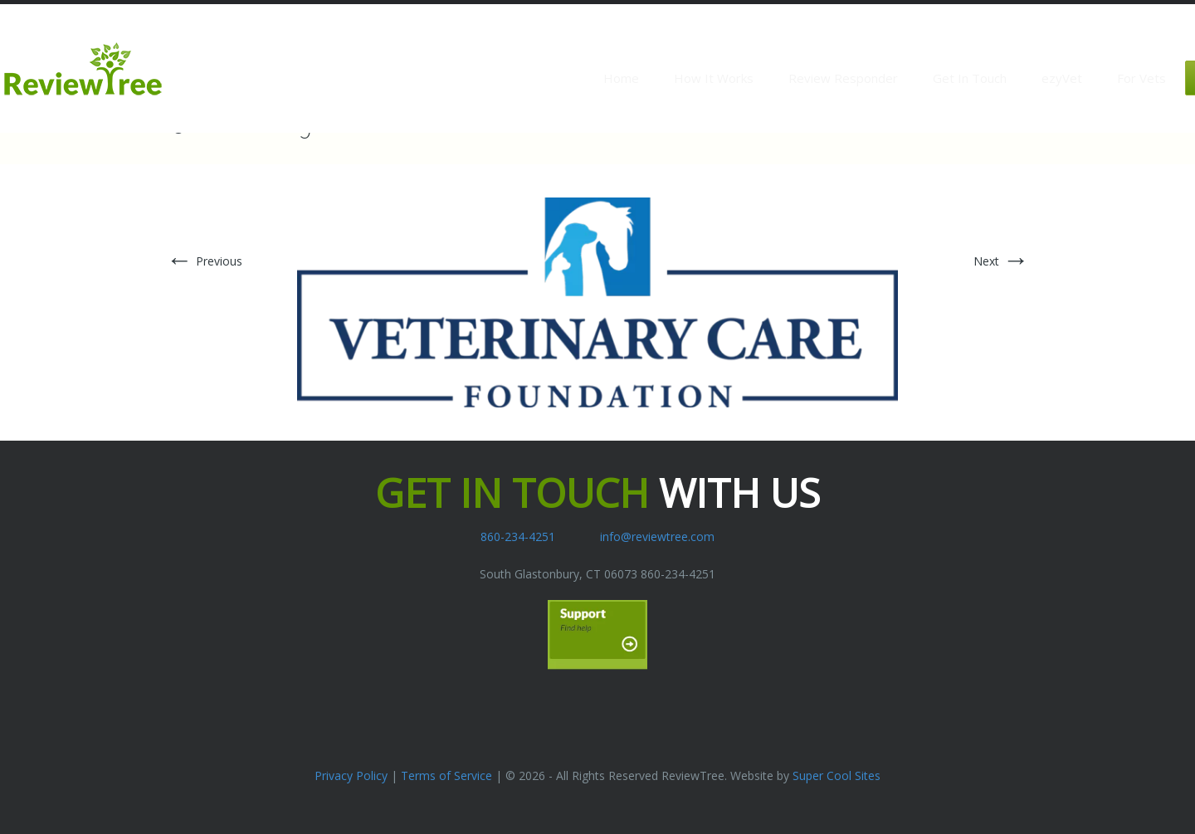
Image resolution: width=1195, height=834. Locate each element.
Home (621, 78)
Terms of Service (446, 775)
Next (1001, 261)
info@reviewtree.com (657, 536)
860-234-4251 (517, 536)
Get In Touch (970, 78)
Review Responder (843, 78)
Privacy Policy (351, 775)
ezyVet (1061, 78)
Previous (204, 261)
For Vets (1141, 78)
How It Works (714, 78)
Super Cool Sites (836, 775)
